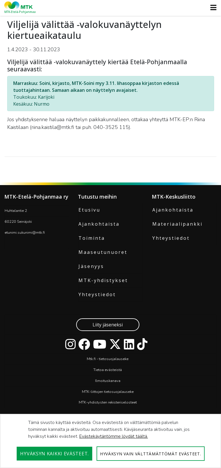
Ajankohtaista (99, 224)
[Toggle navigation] (212, 7)
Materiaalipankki (177, 224)
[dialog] (110, 441)
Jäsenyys (91, 266)
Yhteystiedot (97, 294)
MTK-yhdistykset (103, 280)
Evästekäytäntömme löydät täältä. (113, 436)
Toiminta (91, 238)
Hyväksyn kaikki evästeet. (54, 453)
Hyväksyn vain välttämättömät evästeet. (150, 453)
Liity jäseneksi (108, 324)
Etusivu (89, 210)
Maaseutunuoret (102, 252)
